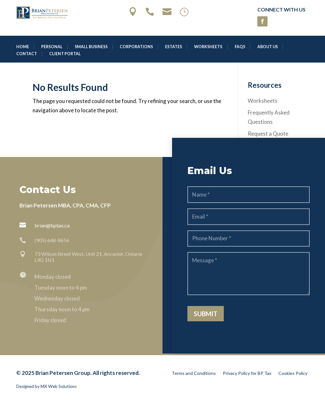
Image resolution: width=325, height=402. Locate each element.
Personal (52, 47)
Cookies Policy (292, 373)
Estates (173, 47)
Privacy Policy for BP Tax (247, 373)
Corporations (136, 47)
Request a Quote (268, 133)
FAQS (240, 47)
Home (22, 47)
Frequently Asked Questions (269, 117)
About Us (267, 47)
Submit (205, 316)
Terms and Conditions (194, 373)
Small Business (91, 47)
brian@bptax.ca (52, 226)
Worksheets (208, 47)
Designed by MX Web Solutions (46, 386)
